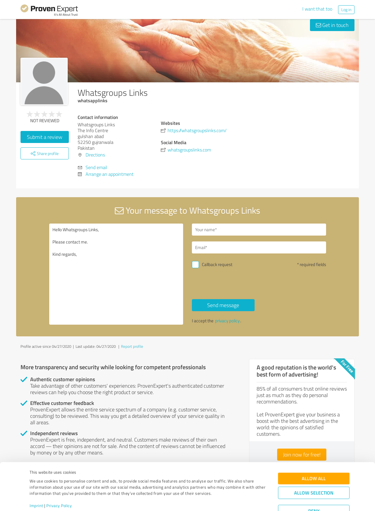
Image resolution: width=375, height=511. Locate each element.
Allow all (314, 456)
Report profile (132, 346)
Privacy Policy (59, 483)
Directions (95, 154)
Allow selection (313, 471)
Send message (223, 305)
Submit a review (44, 136)
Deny (314, 489)
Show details (224, 500)
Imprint (36, 483)
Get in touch (332, 24)
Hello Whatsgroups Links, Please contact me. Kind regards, (116, 274)
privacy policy (227, 321)
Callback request (217, 264)
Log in (346, 9)
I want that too (317, 9)
